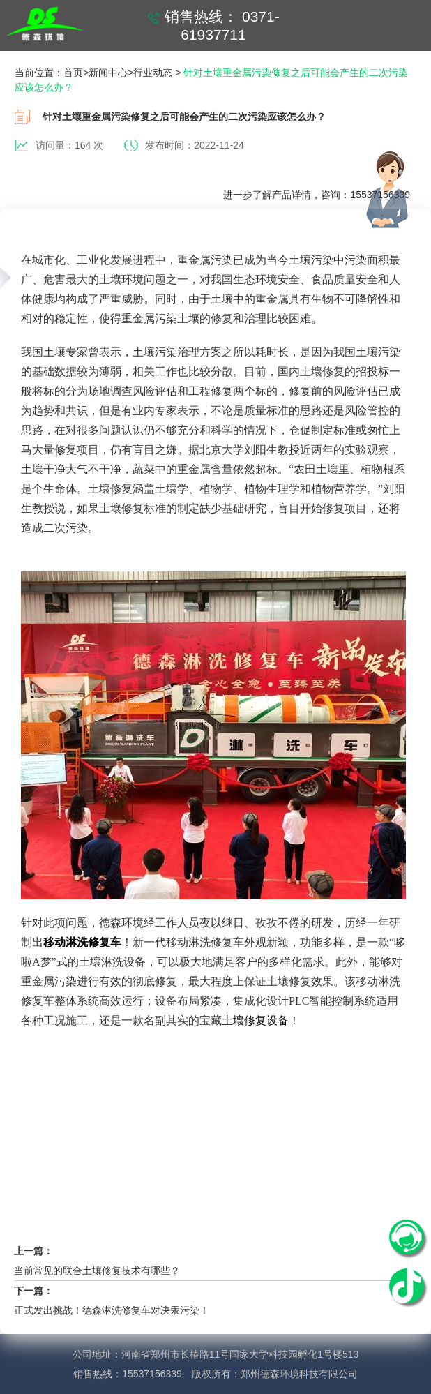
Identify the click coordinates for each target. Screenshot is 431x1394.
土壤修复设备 (255, 1020)
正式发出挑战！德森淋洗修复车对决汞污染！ (111, 1310)
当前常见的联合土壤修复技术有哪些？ (97, 1270)
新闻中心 (108, 72)
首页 (73, 72)
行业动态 (152, 72)
